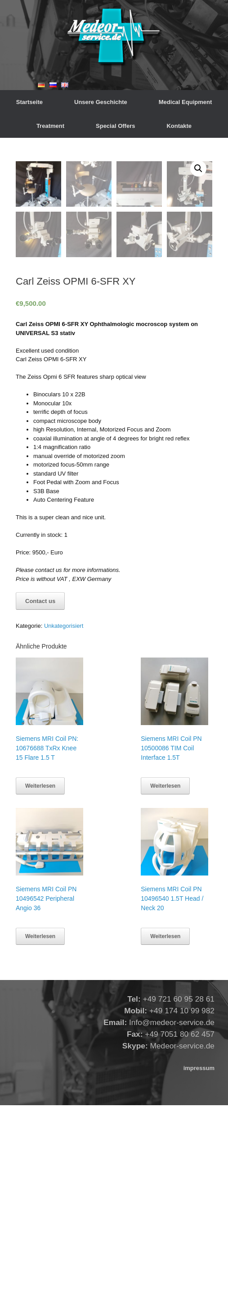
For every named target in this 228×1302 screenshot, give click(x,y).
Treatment (50, 125)
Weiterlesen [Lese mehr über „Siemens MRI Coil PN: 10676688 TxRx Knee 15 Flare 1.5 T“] (40, 983)
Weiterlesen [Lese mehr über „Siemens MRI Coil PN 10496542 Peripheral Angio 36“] (40, 1133)
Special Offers (115, 125)
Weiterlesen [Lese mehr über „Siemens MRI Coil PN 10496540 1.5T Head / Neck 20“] (165, 1133)
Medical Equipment (185, 102)
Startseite (29, 102)
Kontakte (179, 125)
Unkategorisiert (61, 141)
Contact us (40, 797)
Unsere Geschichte (100, 102)
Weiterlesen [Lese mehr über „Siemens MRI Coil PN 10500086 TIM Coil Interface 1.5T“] (165, 983)
